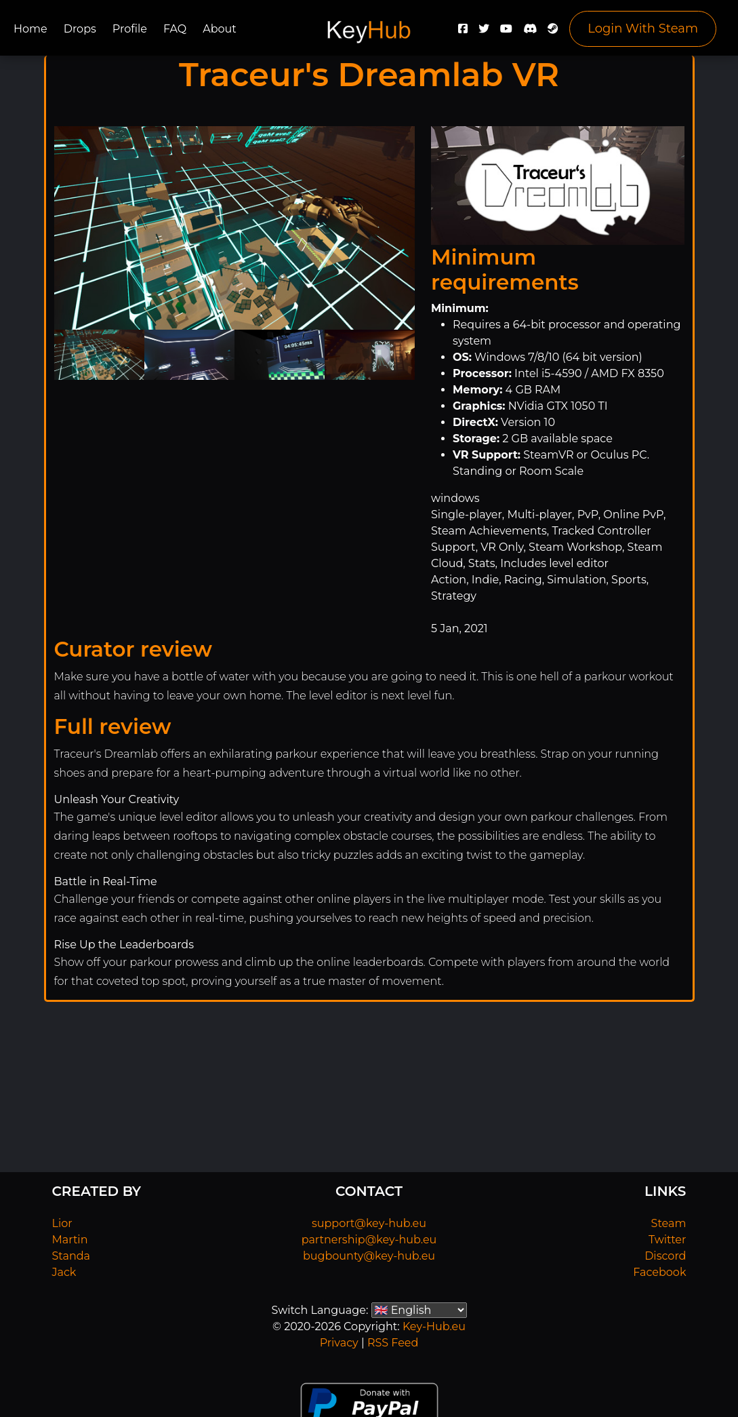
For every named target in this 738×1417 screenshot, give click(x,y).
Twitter (667, 1239)
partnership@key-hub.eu (369, 1239)
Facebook (659, 1272)
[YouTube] (506, 32)
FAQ (174, 28)
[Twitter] (483, 32)
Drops (80, 28)
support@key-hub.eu (369, 1223)
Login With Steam (643, 28)
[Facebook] (463, 32)
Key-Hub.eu (434, 1326)
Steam (668, 1223)
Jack (64, 1272)
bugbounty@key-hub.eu (369, 1255)
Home (30, 28)
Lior (62, 1223)
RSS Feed (392, 1342)
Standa (71, 1255)
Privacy (339, 1342)
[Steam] (553, 32)
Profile (129, 28)
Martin (70, 1239)
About (220, 28)
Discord (665, 1255)
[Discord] (530, 32)
